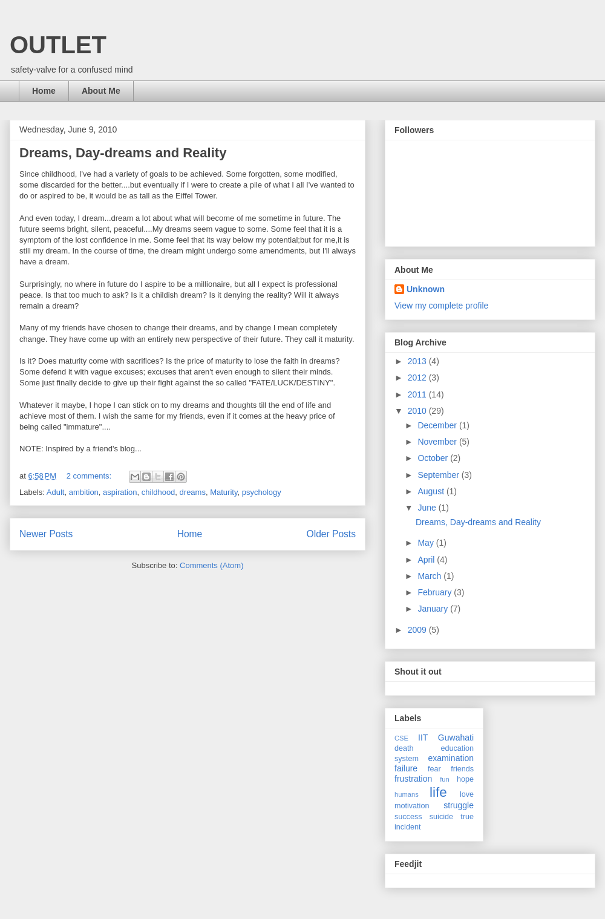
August (431, 491)
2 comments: (90, 475)
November (438, 441)
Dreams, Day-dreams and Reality (122, 152)
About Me (101, 91)
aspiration (120, 492)
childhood (158, 492)
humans (406, 794)
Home (44, 91)
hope (465, 779)
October (433, 458)
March (430, 576)
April (427, 559)
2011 (418, 394)
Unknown (426, 289)
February (435, 592)
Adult (56, 492)
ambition (84, 492)
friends (462, 769)
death (404, 748)
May (426, 543)
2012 (418, 377)
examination (451, 758)
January (433, 608)
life (438, 792)
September (439, 475)
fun (445, 779)
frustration (413, 778)
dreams (193, 492)
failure (405, 768)
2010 (418, 411)
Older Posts (331, 534)
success (408, 817)
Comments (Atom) (211, 565)
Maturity (223, 492)
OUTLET (58, 44)
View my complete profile (441, 305)
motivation (411, 806)
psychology (261, 492)
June (427, 507)
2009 (418, 630)
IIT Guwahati (446, 737)
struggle (458, 805)
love (467, 794)
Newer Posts (46, 534)
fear (434, 769)
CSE (401, 738)
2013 (418, 361)
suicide (441, 817)
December (438, 425)
